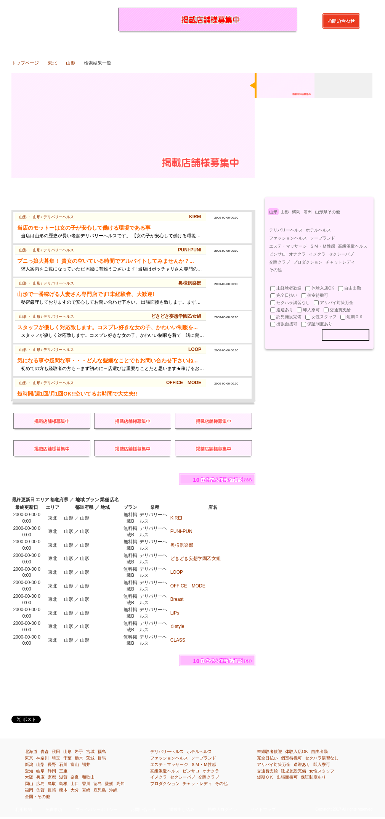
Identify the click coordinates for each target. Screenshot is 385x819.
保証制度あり (313, 777)
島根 (63, 783)
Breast (177, 599)
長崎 (52, 790)
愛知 (29, 771)
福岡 (29, 790)
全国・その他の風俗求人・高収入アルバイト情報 (359, 44)
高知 (120, 783)
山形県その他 (327, 211)
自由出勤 (319, 751)
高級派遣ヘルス (352, 246)
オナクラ (297, 254)
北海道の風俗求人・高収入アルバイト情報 (53, 44)
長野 (52, 764)
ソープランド (322, 238)
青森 (44, 751)
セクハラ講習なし (321, 758)
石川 (63, 764)
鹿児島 (99, 790)
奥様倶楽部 (181, 545)
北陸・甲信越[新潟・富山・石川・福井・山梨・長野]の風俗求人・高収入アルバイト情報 (164, 44)
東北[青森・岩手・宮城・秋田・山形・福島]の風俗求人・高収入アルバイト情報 (81, 44)
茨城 (90, 758)
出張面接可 (287, 777)
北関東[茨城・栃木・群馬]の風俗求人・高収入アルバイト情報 (109, 44)
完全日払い (267, 758)
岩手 (79, 751)
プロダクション (307, 262)
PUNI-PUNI (182, 531)
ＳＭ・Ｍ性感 (322, 246)
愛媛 (109, 783)
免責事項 (53, 809)
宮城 (90, 751)
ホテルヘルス (318, 230)
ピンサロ (277, 254)
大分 (75, 790)
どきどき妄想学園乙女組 (195, 558)
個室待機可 (291, 758)
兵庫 (40, 777)
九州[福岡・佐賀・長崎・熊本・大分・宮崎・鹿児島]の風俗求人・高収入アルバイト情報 (304, 44)
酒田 (307, 211)
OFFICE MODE (187, 586)
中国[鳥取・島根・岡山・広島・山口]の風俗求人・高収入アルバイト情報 (248, 44)
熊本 (63, 790)
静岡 (52, 771)
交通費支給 (267, 771)
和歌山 (88, 777)
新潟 (29, 764)
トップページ (25, 63)
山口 (75, 783)
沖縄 (113, 790)
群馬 (102, 758)
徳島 (97, 783)
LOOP (176, 572)
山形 (70, 63)
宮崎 (86, 790)
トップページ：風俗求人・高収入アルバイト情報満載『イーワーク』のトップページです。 (25, 44)
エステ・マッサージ (288, 246)
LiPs (174, 613)
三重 (63, 771)
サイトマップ (263, 809)
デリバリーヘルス (286, 230)
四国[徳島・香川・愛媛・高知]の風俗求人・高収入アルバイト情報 (276, 44)
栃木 (79, 758)
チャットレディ (340, 262)
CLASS (177, 640)
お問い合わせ (143, 809)
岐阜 (40, 771)
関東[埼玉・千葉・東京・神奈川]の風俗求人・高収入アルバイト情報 (137, 44)
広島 (40, 783)
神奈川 (42, 758)
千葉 (67, 758)
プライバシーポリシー (96, 809)
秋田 (56, 751)
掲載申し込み (181, 809)
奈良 (75, 777)
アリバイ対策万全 (273, 764)
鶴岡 (296, 211)
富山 (75, 764)
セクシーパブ (341, 254)
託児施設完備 (293, 771)
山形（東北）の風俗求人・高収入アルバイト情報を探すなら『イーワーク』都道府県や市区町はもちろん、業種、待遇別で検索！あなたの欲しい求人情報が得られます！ (57, 19)
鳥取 (52, 783)
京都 (52, 777)
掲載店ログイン (222, 809)
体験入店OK (296, 751)
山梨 (40, 764)
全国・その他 (37, 796)
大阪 (29, 777)
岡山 (29, 783)
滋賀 (63, 777)
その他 (275, 269)
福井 (86, 764)
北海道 (31, 751)
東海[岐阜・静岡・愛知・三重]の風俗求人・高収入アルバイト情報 (192, 44)
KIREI (176, 518)
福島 (102, 751)
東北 (52, 63)
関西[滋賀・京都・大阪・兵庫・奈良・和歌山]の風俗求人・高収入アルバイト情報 (220, 44)
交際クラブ (279, 262)
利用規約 (23, 809)
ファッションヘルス (288, 238)
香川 (86, 783)
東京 (29, 758)
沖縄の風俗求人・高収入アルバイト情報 (331, 44)
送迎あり (302, 764)
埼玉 (56, 758)
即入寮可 (321, 764)
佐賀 (40, 790)
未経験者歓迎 (269, 751)
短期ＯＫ (265, 777)
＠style (177, 626)
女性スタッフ (321, 771)
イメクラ (317, 254)
